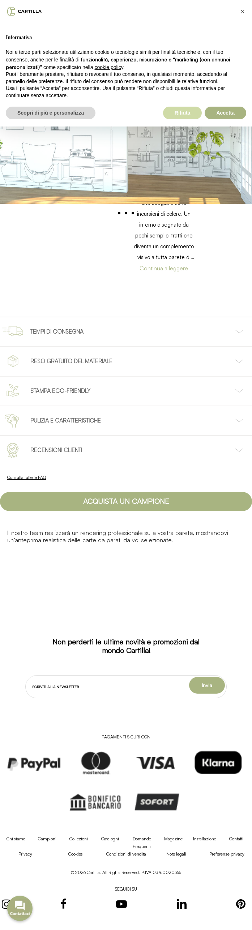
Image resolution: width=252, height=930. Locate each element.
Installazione (204, 838)
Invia (207, 685)
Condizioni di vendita (126, 854)
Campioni (47, 838)
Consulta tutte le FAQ (26, 477)
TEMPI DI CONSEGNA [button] (57, 331)
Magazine (173, 838)
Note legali (176, 854)
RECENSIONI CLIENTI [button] (56, 450)
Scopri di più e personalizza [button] (50, 113)
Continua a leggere (164, 268)
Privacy (25, 854)
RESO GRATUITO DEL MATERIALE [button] (71, 361)
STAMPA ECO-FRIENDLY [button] (60, 390)
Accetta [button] (225, 113)
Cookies (75, 854)
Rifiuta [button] (183, 113)
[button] (126, 501)
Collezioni (78, 838)
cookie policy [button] (109, 67)
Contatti (236, 838)
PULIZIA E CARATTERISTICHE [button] (65, 420)
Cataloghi (110, 838)
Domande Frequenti (142, 842)
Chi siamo (16, 838)
